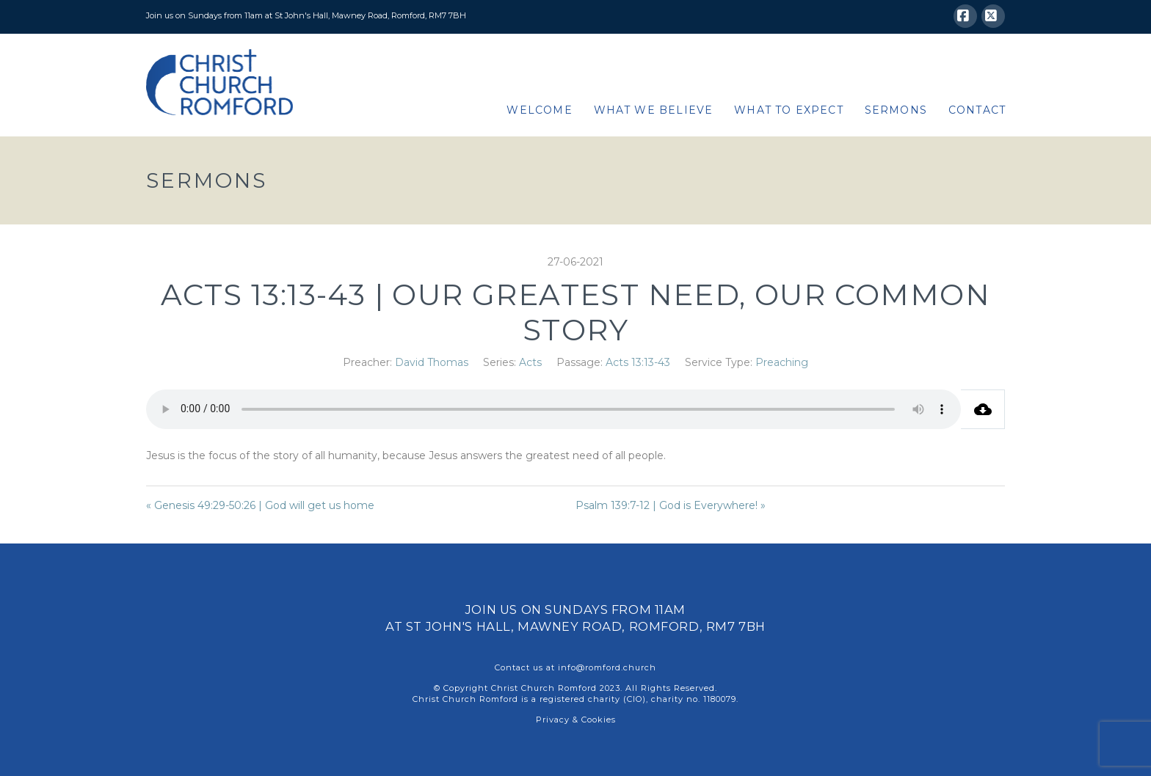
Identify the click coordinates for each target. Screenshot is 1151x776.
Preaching (781, 362)
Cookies (598, 719)
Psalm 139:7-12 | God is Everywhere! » (671, 505)
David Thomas (431, 362)
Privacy (553, 719)
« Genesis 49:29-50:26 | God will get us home (260, 505)
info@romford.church (607, 667)
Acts (530, 362)
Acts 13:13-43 (638, 362)
